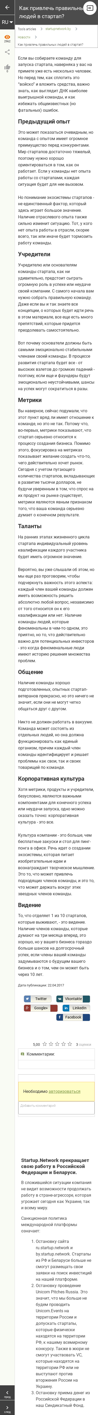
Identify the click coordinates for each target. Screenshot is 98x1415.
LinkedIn (75, 1008)
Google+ (36, 1008)
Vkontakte (69, 999)
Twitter (35, 999)
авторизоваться (64, 1091)
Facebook (68, 1017)
